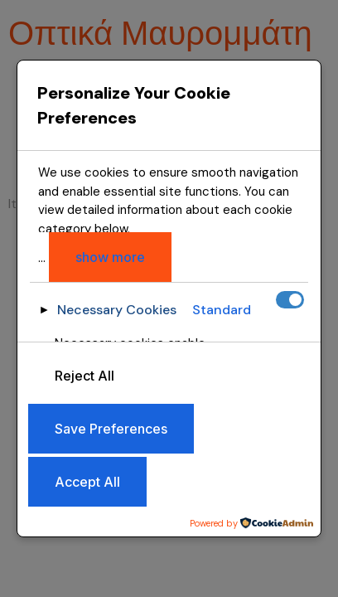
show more (110, 257)
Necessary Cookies (116, 309)
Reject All (84, 375)
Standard (221, 309)
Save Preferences (111, 428)
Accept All (87, 481)
